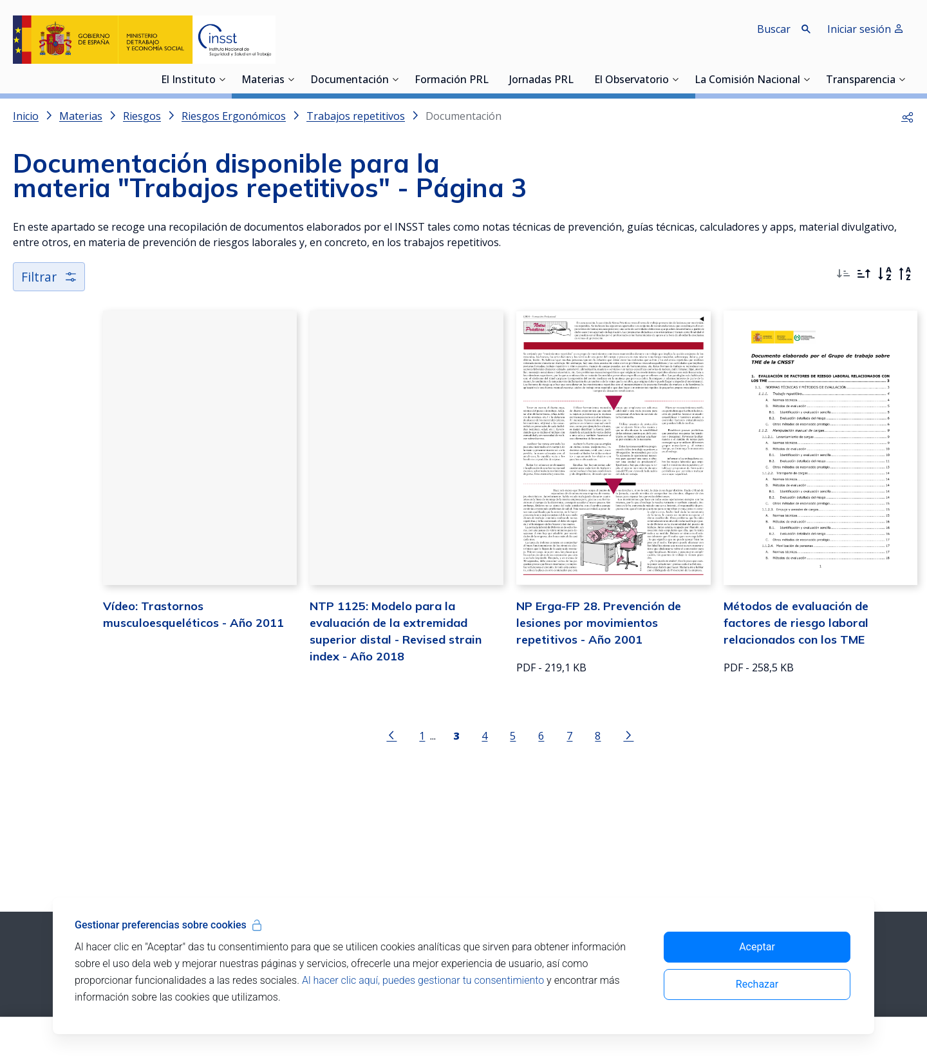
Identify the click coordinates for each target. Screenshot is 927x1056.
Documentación (349, 80)
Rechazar (757, 984)
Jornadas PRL (541, 80)
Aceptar (757, 947)
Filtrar (50, 277)
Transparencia (860, 80)
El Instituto (188, 80)
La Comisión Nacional (747, 80)
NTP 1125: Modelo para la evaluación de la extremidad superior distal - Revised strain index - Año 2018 (344, 657)
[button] (907, 116)
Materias (263, 80)
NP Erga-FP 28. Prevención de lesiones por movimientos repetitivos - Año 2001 (576, 657)
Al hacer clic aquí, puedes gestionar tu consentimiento (423, 980)
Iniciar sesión (865, 29)
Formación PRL (452, 80)
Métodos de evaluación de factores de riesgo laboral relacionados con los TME (806, 657)
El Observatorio (631, 80)
